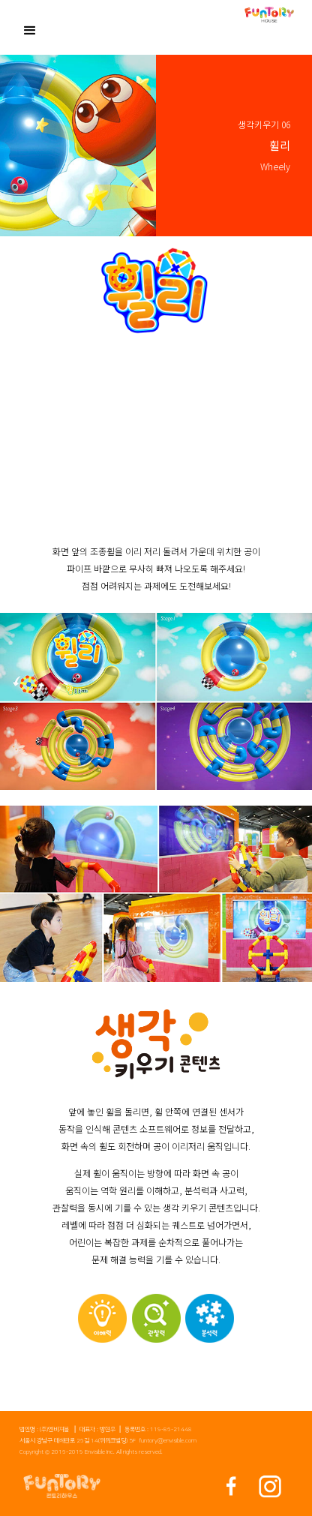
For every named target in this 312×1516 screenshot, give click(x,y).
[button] (30, 29)
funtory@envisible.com (167, 1440)
